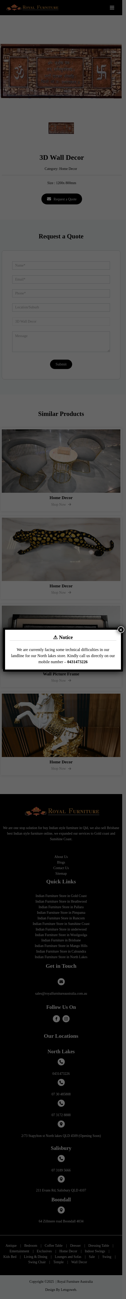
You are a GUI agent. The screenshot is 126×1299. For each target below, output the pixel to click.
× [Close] (121, 629)
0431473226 (77, 662)
